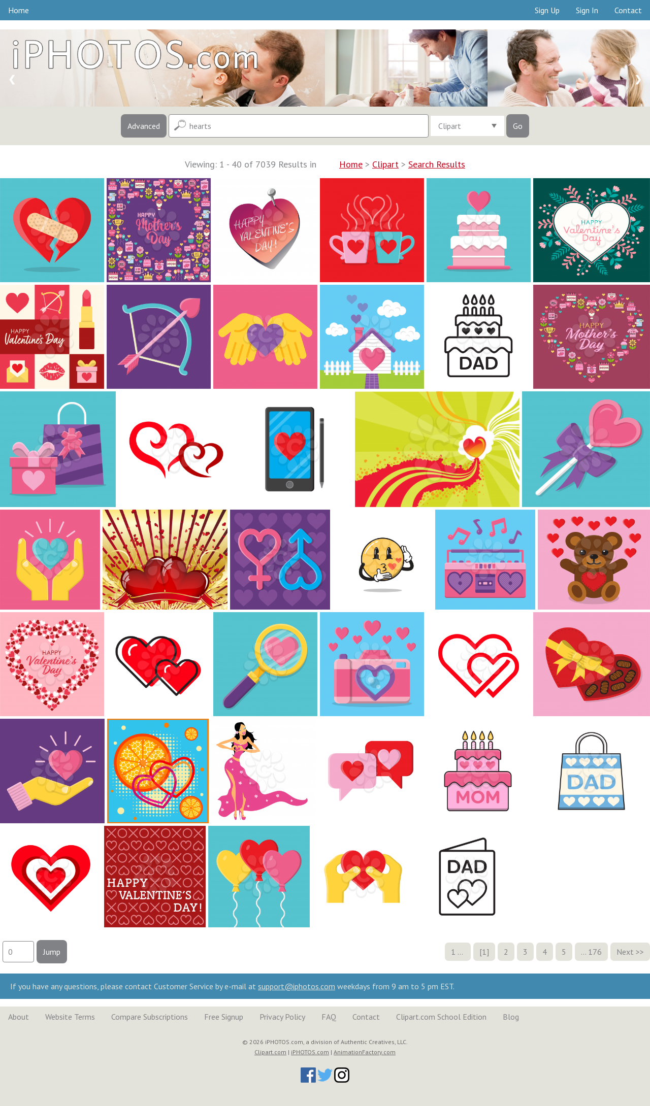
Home (18, 10)
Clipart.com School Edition (441, 1017)
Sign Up (547, 10)
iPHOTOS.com (310, 1052)
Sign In (587, 10)
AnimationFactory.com (365, 1052)
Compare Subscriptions (149, 1017)
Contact (628, 10)
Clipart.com (270, 1052)
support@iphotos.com (296, 986)
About (18, 1017)
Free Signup (223, 1017)
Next (625, 952)
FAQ (328, 1017)
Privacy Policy (282, 1017)
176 (595, 952)
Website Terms (70, 1017)
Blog (511, 1017)
